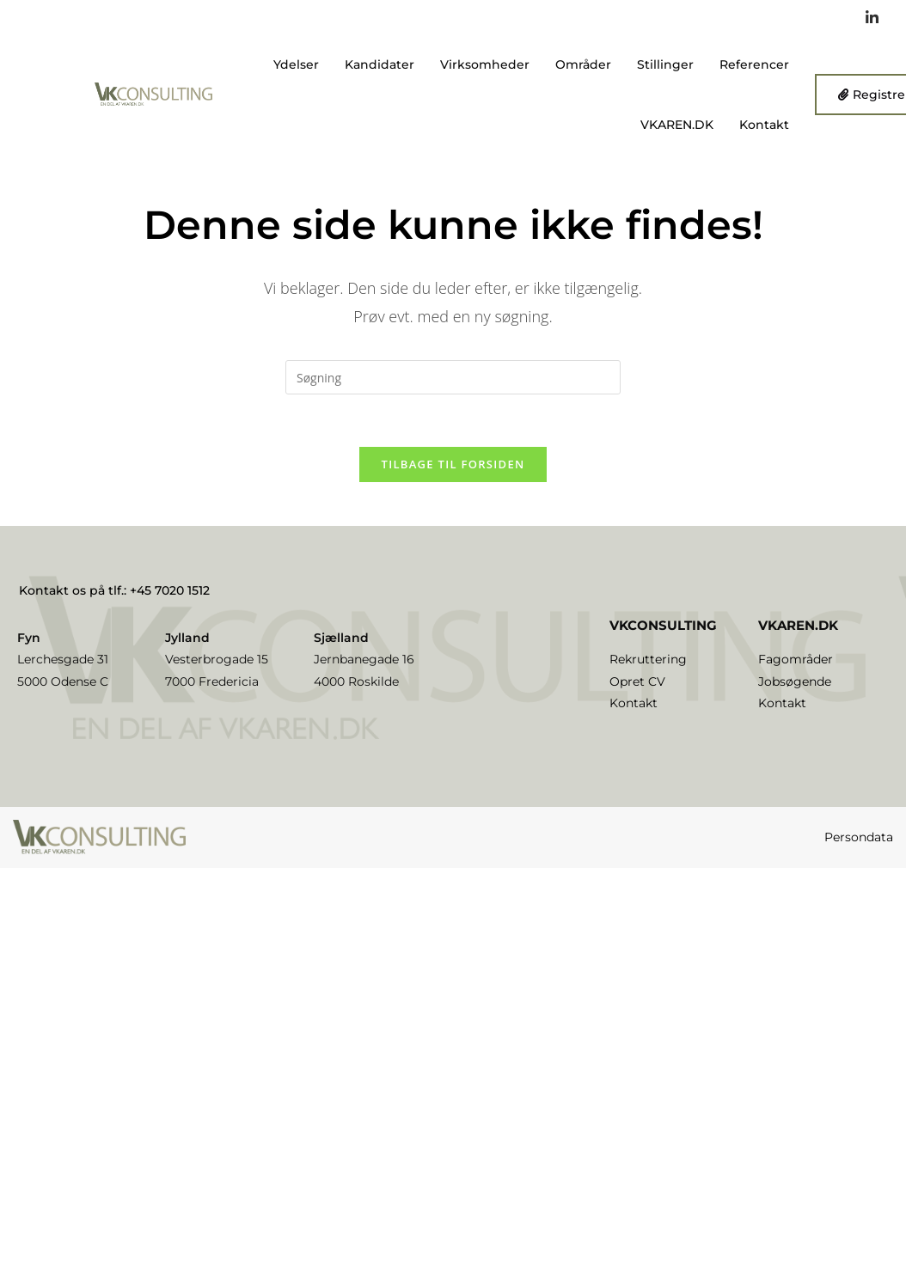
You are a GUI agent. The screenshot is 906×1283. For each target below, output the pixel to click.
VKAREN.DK (676, 124)
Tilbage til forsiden (453, 464)
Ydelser (296, 64)
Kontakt (764, 124)
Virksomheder (485, 64)
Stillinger (665, 64)
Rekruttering (648, 659)
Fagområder (795, 659)
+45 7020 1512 (170, 590)
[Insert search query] (453, 377)
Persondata (858, 837)
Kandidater (379, 64)
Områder (583, 64)
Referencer (754, 64)
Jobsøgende (794, 681)
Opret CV (637, 681)
